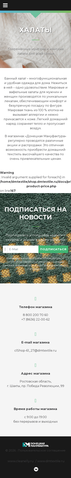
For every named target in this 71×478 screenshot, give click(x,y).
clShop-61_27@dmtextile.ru (35, 350)
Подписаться (53, 249)
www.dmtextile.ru (51, 461)
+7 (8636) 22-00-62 (35, 319)
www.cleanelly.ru (21, 461)
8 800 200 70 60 (35, 315)
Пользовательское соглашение (42, 450)
